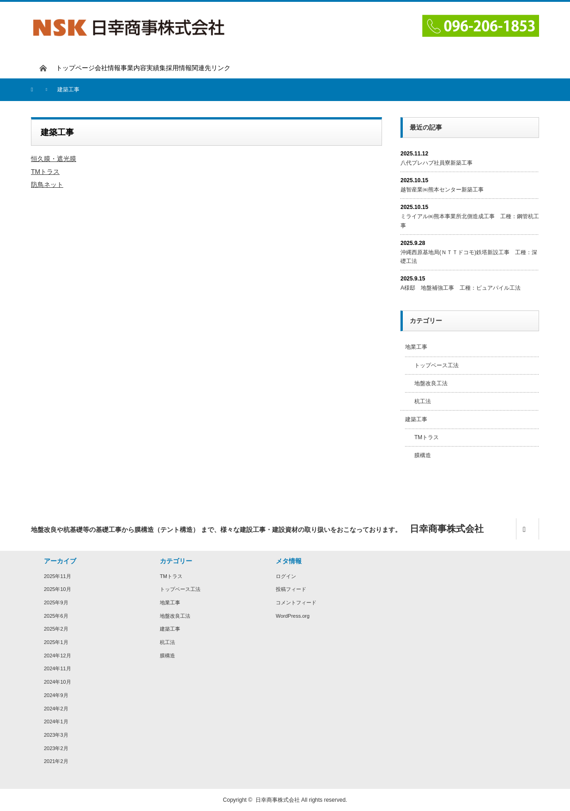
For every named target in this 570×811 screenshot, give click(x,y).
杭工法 (422, 401)
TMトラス (45, 171)
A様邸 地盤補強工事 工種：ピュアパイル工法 (460, 288)
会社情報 (108, 68)
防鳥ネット (47, 184)
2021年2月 (56, 761)
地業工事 (416, 347)
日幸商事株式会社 (277, 800)
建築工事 (416, 419)
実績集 (156, 68)
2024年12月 (57, 655)
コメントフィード (296, 602)
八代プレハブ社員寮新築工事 (436, 163)
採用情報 (179, 68)
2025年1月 (56, 642)
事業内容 (133, 68)
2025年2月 (56, 629)
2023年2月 (56, 748)
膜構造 (422, 455)
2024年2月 (56, 708)
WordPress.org (292, 616)
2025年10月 (57, 589)
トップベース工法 (436, 365)
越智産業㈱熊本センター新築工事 (442, 189)
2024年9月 (56, 695)
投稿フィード (291, 589)
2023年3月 (56, 735)
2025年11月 (57, 576)
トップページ (75, 68)
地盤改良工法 (431, 383)
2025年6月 (56, 616)
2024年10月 (57, 682)
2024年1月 (56, 721)
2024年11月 (57, 668)
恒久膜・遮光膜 (53, 158)
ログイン (286, 576)
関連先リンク (211, 68)
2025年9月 (56, 602)
